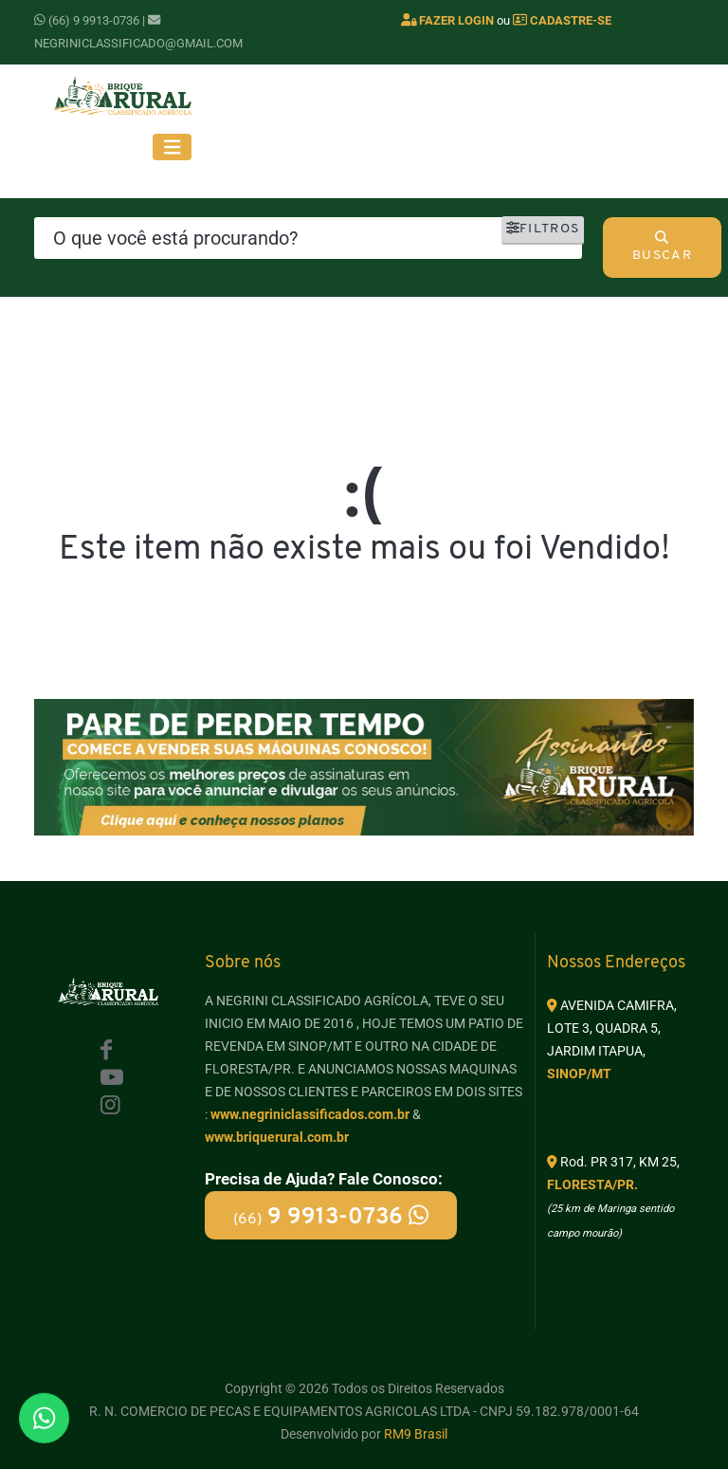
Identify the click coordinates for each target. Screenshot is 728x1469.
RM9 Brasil (415, 1433)
